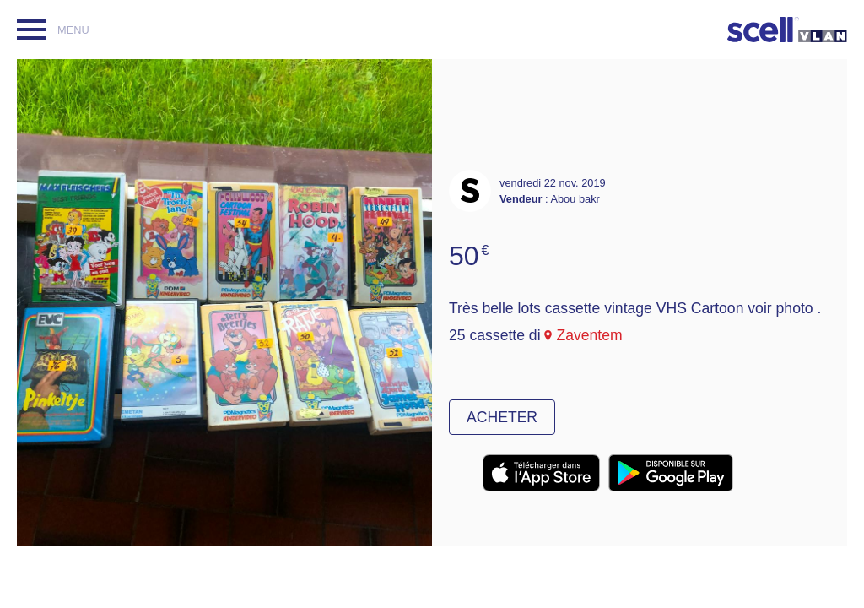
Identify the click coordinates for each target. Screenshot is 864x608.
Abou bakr (574, 199)
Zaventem (589, 335)
